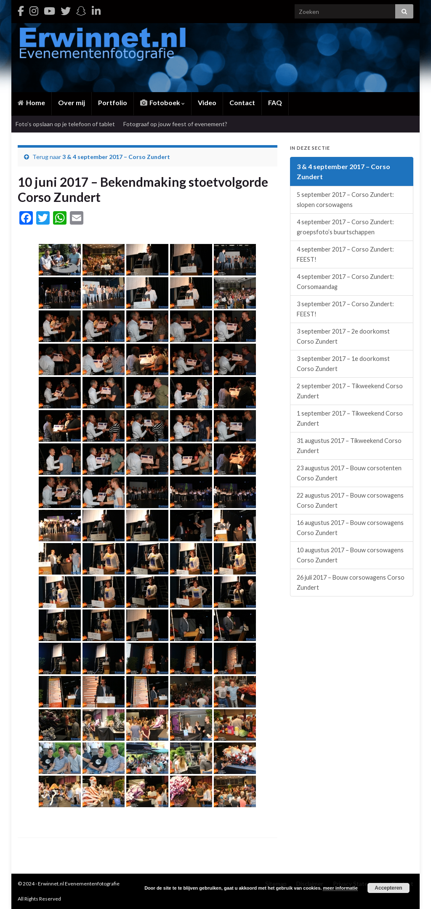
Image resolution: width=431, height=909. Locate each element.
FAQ (275, 102)
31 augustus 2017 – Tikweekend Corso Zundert (349, 445)
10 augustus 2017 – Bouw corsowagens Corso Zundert (350, 555)
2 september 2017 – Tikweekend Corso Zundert (350, 391)
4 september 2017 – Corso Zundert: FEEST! (345, 254)
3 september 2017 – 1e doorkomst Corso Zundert (343, 363)
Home (31, 102)
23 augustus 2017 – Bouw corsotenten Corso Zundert (349, 473)
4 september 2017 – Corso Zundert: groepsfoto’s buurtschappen (345, 227)
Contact (242, 102)
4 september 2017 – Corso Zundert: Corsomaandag (345, 281)
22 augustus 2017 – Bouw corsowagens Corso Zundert (350, 500)
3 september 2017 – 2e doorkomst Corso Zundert (343, 336)
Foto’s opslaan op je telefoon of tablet (65, 123)
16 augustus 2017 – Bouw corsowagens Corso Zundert (350, 527)
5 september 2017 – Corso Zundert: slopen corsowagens (345, 199)
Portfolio (112, 102)
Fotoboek (162, 102)
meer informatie (340, 887)
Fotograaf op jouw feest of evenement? (175, 123)
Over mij (71, 102)
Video (207, 102)
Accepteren (388, 888)
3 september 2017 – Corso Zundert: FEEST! (345, 309)
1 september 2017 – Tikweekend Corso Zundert (350, 418)
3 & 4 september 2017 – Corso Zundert (116, 156)
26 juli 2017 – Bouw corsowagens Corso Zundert (350, 582)
